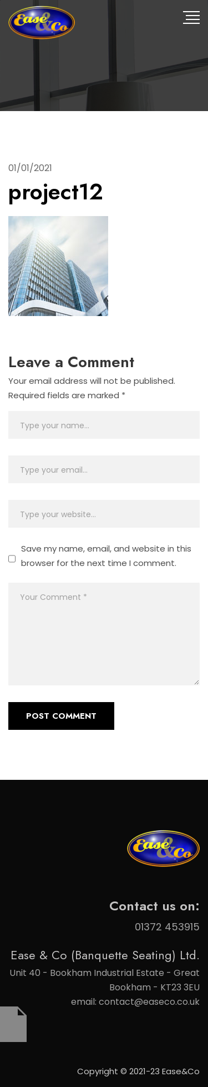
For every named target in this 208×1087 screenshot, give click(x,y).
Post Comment (61, 716)
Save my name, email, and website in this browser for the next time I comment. (106, 556)
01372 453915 (167, 927)
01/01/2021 (30, 168)
